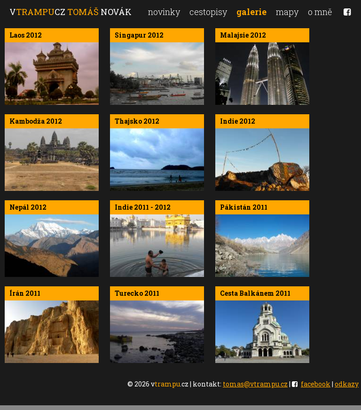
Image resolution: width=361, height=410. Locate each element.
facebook (315, 383)
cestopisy (208, 11)
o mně (320, 11)
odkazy (347, 383)
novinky (164, 11)
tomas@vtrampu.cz (255, 383)
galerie (251, 11)
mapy (287, 11)
